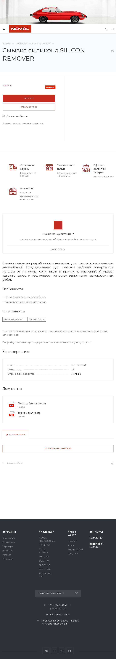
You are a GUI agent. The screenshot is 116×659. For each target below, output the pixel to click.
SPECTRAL (44, 556)
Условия (6, 555)
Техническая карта (29, 412)
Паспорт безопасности (32, 403)
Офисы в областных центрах (99, 169)
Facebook (54, 651)
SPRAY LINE (44, 565)
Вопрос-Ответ (75, 549)
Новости (72, 541)
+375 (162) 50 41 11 (58, 605)
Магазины (95, 538)
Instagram (62, 651)
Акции (71, 545)
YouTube (69, 651)
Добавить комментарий (58, 449)
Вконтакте (46, 651)
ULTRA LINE (44, 545)
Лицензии (7, 550)
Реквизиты (7, 559)
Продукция (46, 532)
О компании (8, 538)
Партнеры (7, 546)
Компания (9, 532)
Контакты (96, 532)
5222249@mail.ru (60, 614)
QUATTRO (44, 561)
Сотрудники (8, 542)
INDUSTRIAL (45, 569)
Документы (74, 553)
